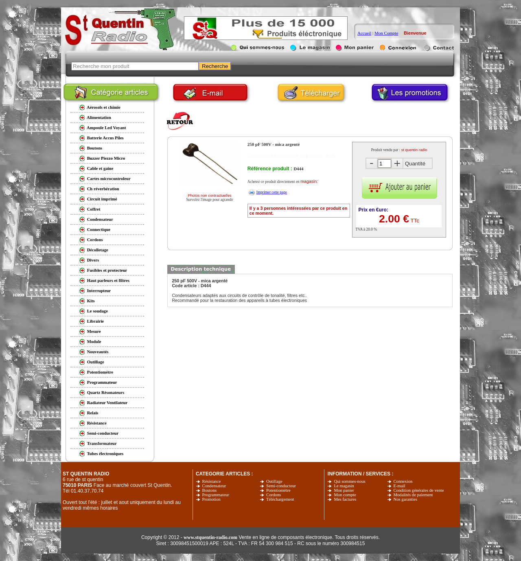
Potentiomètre (278, 490)
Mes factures (345, 499)
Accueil (364, 33)
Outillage (274, 481)
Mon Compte (386, 33)
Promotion (211, 499)
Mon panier (344, 490)
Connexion (403, 481)
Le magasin (344, 486)
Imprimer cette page (271, 192)
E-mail (399, 486)
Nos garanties (405, 499)
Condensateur (214, 486)
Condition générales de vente (419, 490)
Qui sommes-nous (349, 481)
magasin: (309, 181)
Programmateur (215, 495)
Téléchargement (280, 499)
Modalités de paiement (413, 495)
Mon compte (345, 495)
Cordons (273, 495)
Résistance (211, 481)
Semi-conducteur (281, 486)
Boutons (209, 490)
